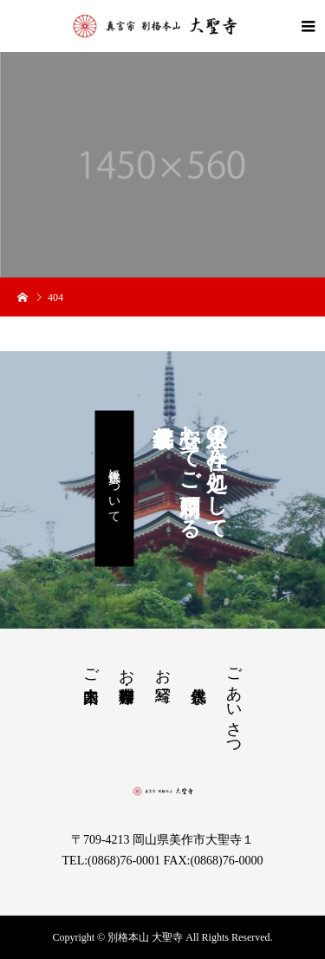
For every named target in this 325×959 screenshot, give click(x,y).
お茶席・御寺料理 (126, 667)
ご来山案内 (91, 667)
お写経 (163, 667)
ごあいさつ (234, 702)
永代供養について (114, 489)
